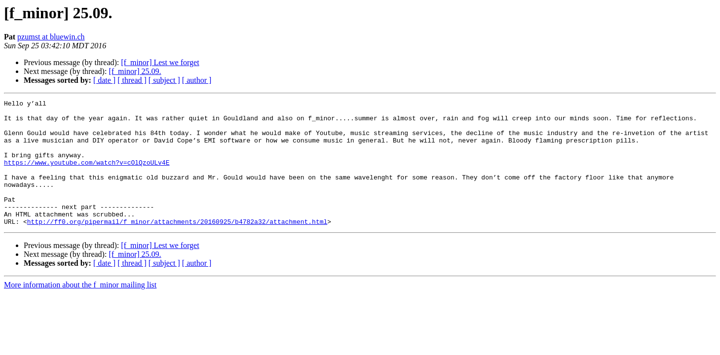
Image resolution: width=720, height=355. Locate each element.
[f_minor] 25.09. (135, 71)
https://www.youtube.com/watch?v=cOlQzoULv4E (86, 175)
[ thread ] (132, 80)
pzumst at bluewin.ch (50, 37)
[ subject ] (164, 80)
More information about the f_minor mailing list (80, 310)
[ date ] (104, 80)
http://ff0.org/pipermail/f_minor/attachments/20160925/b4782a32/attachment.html (177, 246)
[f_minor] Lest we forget (160, 62)
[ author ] (197, 80)
